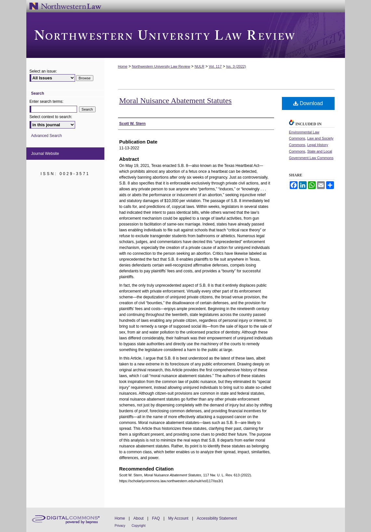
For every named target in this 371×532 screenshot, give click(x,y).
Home (122, 66)
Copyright (139, 525)
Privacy (120, 525)
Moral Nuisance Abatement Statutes (175, 100)
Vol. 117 (215, 66)
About (138, 518)
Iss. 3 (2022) (236, 66)
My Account (178, 518)
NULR (199, 66)
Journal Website (45, 153)
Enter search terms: (47, 101)
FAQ (156, 518)
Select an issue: (43, 71)
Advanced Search (46, 135)
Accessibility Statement (217, 518)
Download (308, 103)
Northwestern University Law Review (185, 35)
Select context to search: (51, 117)
